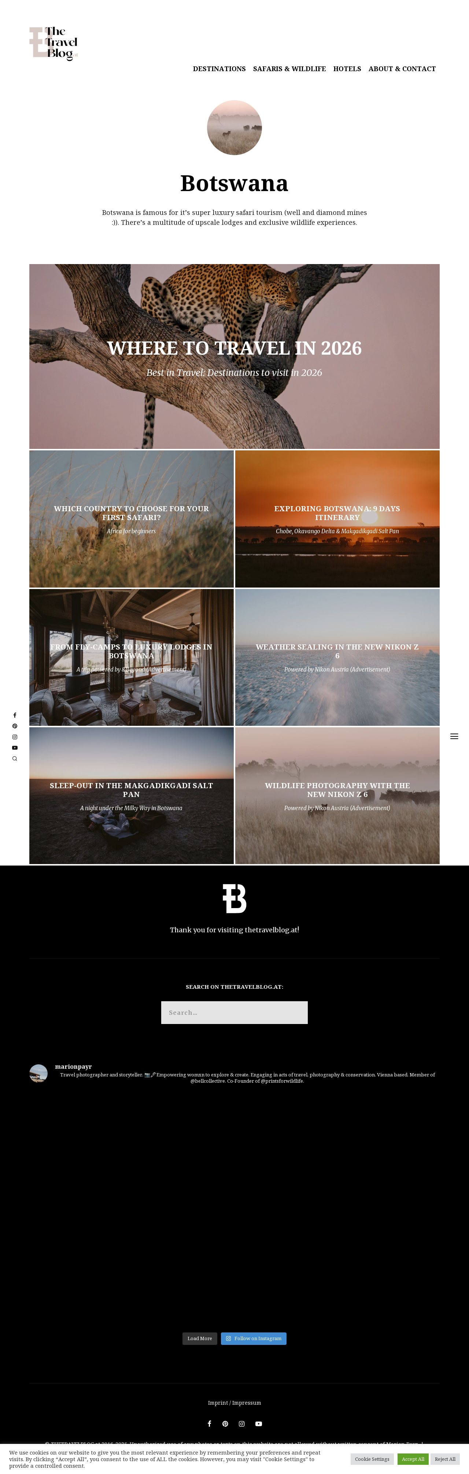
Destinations (219, 68)
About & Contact (402, 68)
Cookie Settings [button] (372, 1459)
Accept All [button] (413, 1459)
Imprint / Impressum (234, 1402)
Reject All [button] (445, 1459)
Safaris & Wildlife (289, 68)
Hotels (347, 68)
